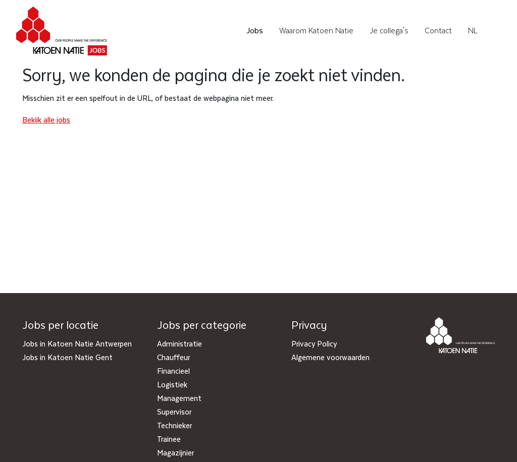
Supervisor (174, 411)
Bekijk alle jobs (46, 119)
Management (179, 397)
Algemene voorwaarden (330, 357)
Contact (438, 30)
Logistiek (172, 384)
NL (473, 30)
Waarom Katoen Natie (316, 30)
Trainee (169, 438)
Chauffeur (173, 357)
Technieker (174, 425)
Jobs (254, 30)
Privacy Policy (314, 343)
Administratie (179, 343)
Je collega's (389, 30)
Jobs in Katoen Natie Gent (67, 357)
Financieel (173, 370)
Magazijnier (175, 452)
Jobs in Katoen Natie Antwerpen (77, 343)
